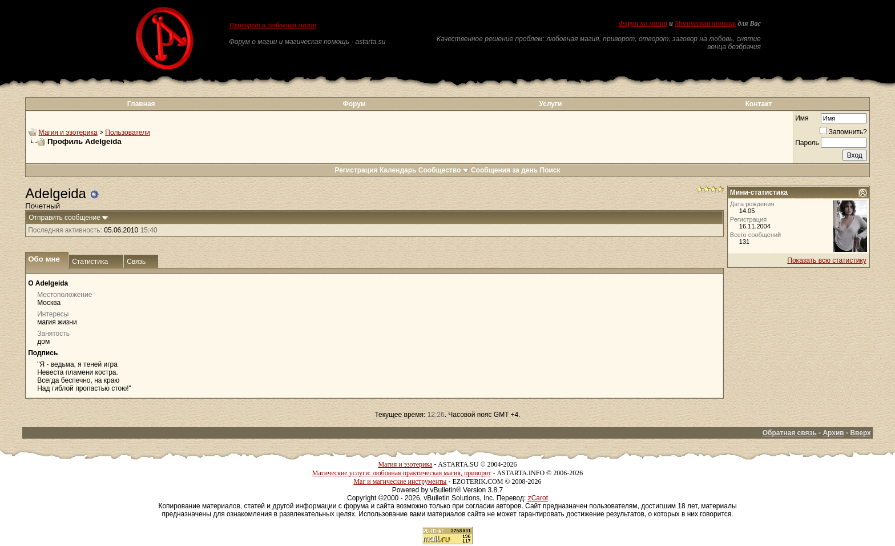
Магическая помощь (705, 23)
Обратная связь (790, 433)
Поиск (550, 170)
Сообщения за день (504, 170)
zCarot (538, 498)
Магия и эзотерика (68, 132)
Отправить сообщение (64, 218)
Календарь (398, 170)
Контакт (758, 104)
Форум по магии (642, 23)
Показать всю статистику (826, 260)
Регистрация (355, 170)
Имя (801, 118)
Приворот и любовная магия (272, 25)
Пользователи (127, 132)
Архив (833, 433)
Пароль (807, 143)
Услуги (550, 104)
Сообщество (443, 170)
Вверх (860, 433)
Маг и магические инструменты (399, 481)
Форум (353, 104)
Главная (141, 104)
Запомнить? (843, 132)
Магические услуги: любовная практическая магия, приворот (401, 473)
